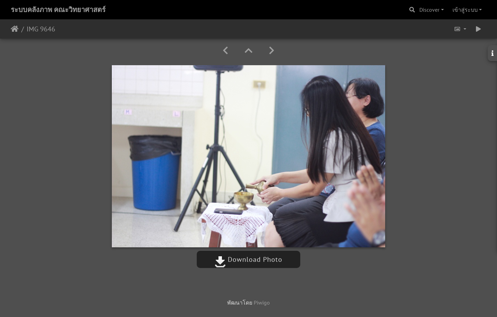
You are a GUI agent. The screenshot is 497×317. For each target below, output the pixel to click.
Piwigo (262, 302)
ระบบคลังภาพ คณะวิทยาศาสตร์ (58, 9)
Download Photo (248, 259)
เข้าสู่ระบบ (465, 9)
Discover (429, 9)
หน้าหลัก (15, 29)
